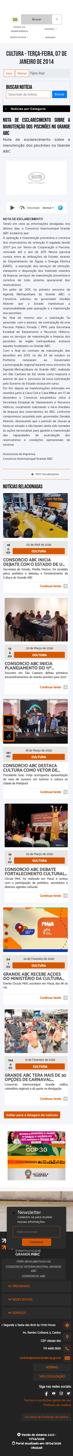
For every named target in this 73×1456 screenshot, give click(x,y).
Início (9, 73)
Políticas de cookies (57, 1405)
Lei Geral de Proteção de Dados (46, 1417)
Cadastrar (36, 1242)
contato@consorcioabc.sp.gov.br (40, 1358)
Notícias (22, 73)
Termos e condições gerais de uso (47, 1400)
